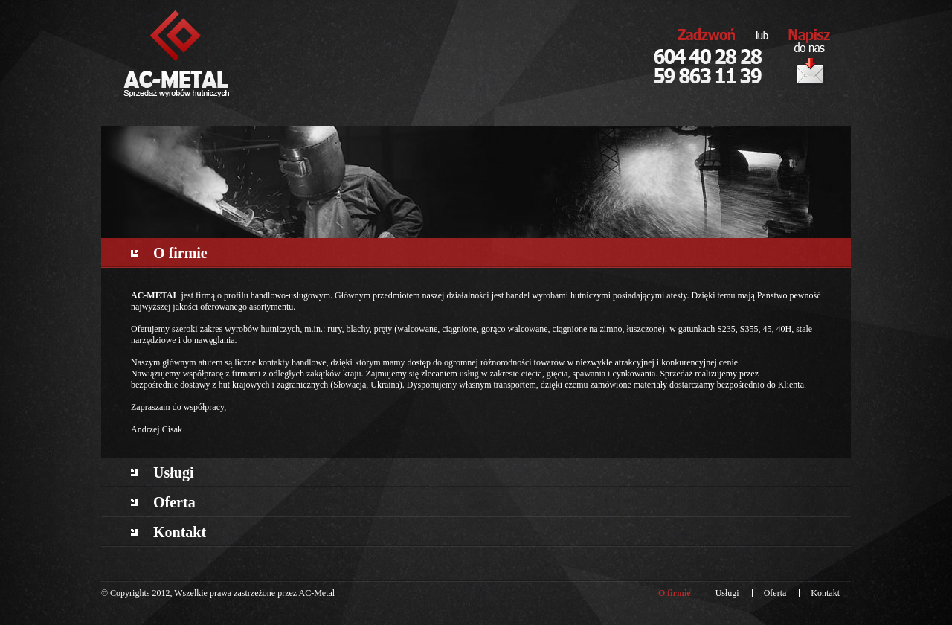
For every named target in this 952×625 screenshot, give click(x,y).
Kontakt (179, 532)
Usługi (173, 472)
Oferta (174, 502)
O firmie (180, 253)
